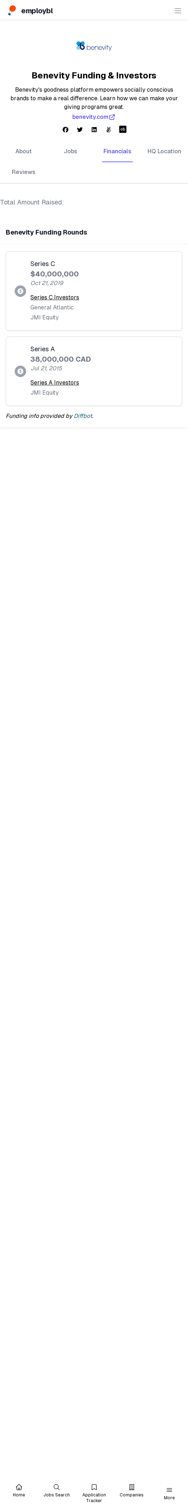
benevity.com (94, 117)
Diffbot (83, 416)
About (23, 151)
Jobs (70, 151)
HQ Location (164, 151)
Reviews (23, 172)
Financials (117, 151)
